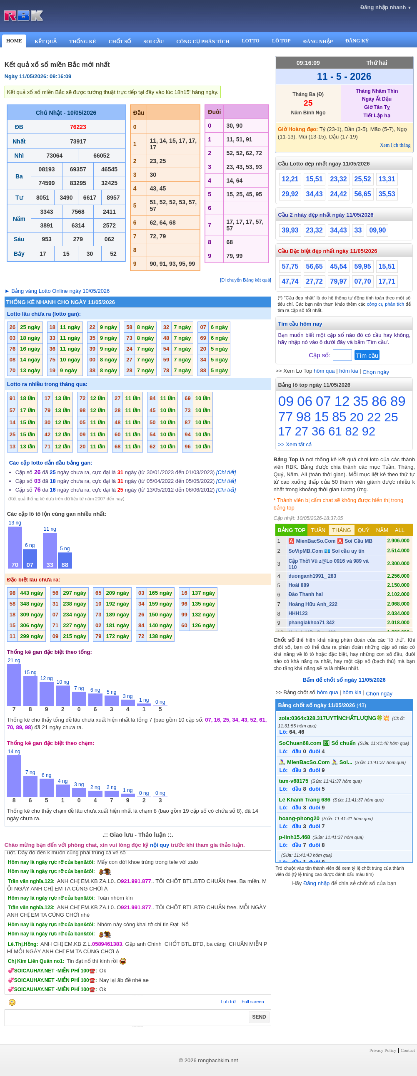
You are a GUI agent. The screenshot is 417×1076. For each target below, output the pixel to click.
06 (304, 401)
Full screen (253, 1001)
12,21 (290, 179)
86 (379, 401)
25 (391, 417)
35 (360, 401)
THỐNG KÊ (82, 42)
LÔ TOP (281, 41)
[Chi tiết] (226, 472)
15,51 (314, 179)
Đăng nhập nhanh (386, 7)
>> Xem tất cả (294, 444)
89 (398, 401)
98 (303, 416)
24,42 (338, 194)
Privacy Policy (383, 1050)
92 (368, 431)
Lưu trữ (228, 1001)
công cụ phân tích (386, 304)
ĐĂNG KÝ (357, 41)
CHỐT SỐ (120, 42)
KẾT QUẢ (46, 42)
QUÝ (364, 530)
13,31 (387, 179)
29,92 (290, 194)
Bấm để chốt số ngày (344, 680)
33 (358, 230)
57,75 (290, 266)
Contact (408, 1050)
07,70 (363, 281)
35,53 (387, 194)
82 (352, 431)
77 (285, 416)
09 (286, 401)
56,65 (363, 194)
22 (374, 417)
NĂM (382, 530)
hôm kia (348, 371)
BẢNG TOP (291, 530)
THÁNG (341, 530)
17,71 (387, 281)
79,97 (338, 281)
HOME (14, 41)
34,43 (314, 194)
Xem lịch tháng (395, 145)
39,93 (290, 230)
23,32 (338, 179)
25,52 (363, 179)
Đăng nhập (316, 883)
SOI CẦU (153, 42)
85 (339, 417)
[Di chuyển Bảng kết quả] (245, 279)
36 (318, 431)
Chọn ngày (375, 372)
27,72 (314, 281)
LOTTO (250, 41)
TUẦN (318, 530)
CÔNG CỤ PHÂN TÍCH (202, 42)
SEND (259, 1017)
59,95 (363, 266)
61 (335, 431)
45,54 (338, 266)
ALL (400, 530)
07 (323, 401)
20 (357, 417)
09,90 (377, 230)
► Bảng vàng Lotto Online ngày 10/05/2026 (57, 291)
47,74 (290, 281)
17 (284, 431)
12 (342, 401)
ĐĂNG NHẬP (318, 42)
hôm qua (324, 371)
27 (301, 431)
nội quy (159, 845)
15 (322, 417)
